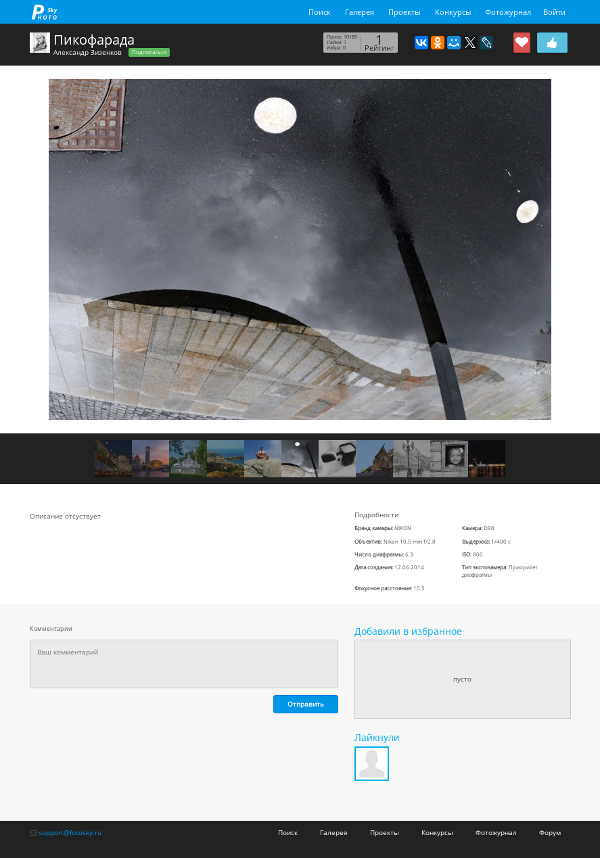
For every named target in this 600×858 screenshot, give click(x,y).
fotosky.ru (45, 11)
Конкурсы (453, 12)
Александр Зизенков (87, 52)
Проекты (404, 12)
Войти (554, 12)
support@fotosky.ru (70, 832)
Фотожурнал (508, 12)
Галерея (359, 12)
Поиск (319, 12)
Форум (550, 832)
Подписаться (149, 52)
